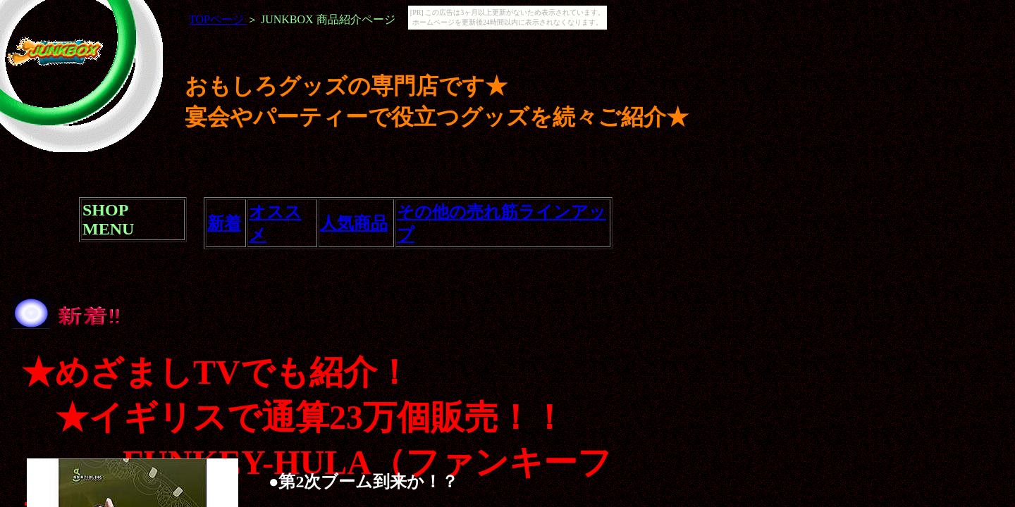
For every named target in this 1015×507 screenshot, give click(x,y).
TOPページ (218, 19)
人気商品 (354, 223)
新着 (224, 223)
